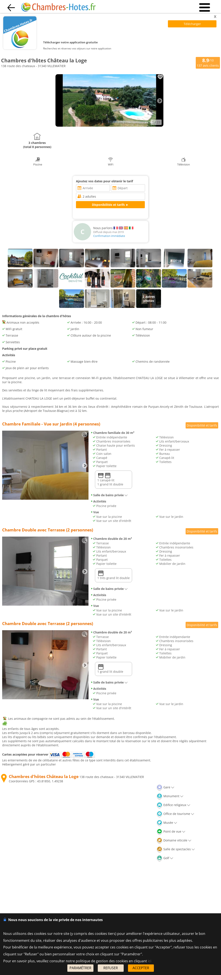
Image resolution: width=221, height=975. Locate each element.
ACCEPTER (141, 968)
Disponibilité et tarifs (202, 425)
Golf (164, 858)
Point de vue (170, 831)
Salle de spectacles (175, 849)
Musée (166, 823)
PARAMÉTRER (80, 968)
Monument (169, 796)
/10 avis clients (208, 62)
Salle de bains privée (109, 495)
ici (149, 961)
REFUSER (110, 968)
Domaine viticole (173, 840)
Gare (165, 787)
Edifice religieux (173, 805)
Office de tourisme (175, 814)
